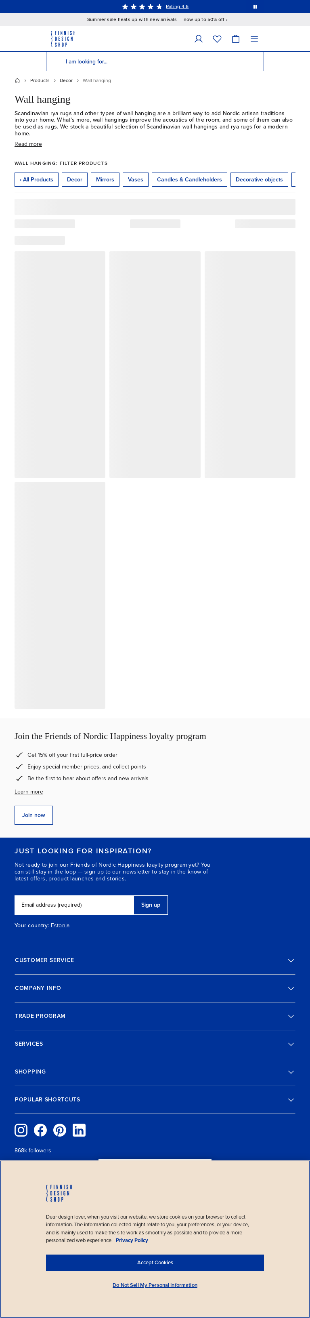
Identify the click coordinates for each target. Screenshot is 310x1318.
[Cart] (236, 38)
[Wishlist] (217, 38)
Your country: (32, 925)
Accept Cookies (155, 1262)
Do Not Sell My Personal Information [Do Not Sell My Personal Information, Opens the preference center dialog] (155, 1285)
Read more (28, 144)
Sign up (150, 904)
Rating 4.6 (177, 6)
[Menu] (254, 38)
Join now (33, 815)
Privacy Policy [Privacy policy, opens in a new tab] (132, 1240)
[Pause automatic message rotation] (255, 6)
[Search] (56, 61)
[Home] (17, 80)
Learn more (29, 791)
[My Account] (199, 38)
